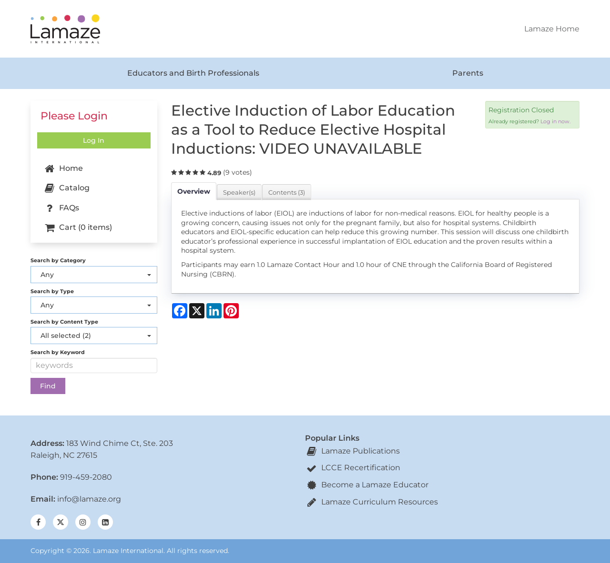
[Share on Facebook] (179, 310)
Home (63, 169)
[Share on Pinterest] (231, 310)
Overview (193, 191)
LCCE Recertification (352, 467)
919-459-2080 (86, 477)
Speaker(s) (239, 192)
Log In (93, 140)
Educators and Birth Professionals (193, 73)
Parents (467, 73)
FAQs (61, 208)
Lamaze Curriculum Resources (371, 501)
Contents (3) (286, 192)
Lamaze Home (552, 28)
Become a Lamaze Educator (366, 484)
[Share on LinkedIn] (214, 310)
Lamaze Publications (352, 450)
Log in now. (555, 121)
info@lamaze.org (89, 499)
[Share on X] (196, 310)
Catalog (66, 188)
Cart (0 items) (77, 228)
